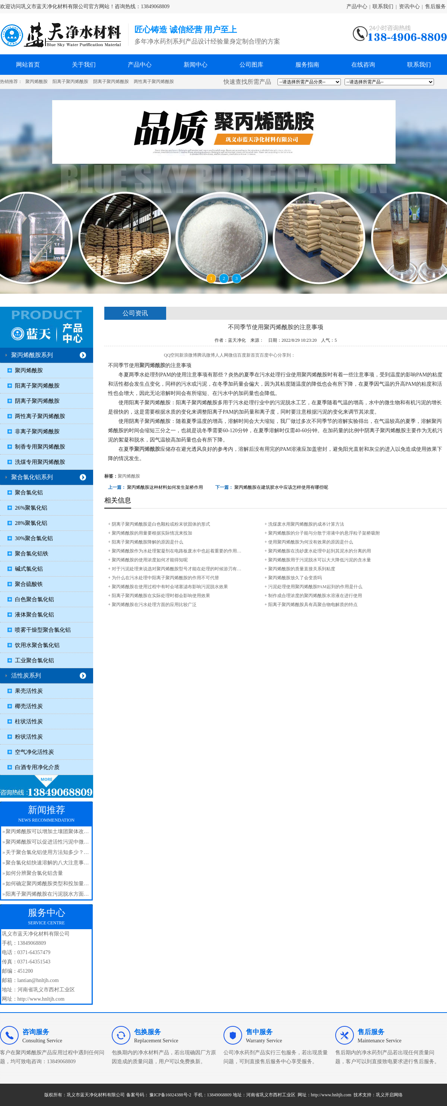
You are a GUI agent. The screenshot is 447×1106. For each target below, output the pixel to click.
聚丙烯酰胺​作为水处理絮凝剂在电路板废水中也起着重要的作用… (176, 551)
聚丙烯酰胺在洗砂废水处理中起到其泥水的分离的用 (319, 551)
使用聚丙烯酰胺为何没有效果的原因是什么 (310, 542)
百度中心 (269, 355)
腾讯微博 (206, 355)
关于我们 (84, 64)
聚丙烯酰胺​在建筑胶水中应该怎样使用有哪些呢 (281, 487)
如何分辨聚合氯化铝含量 (34, 873)
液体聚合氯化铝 (34, 615)
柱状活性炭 (29, 721)
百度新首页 (248, 355)
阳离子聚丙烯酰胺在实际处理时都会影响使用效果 (161, 595)
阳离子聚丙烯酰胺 (70, 81)
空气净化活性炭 (34, 752)
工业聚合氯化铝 (34, 660)
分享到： (286, 355)
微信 (232, 355)
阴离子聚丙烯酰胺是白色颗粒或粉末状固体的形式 (161, 524)
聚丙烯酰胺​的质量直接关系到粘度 (301, 568)
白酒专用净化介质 (37, 767)
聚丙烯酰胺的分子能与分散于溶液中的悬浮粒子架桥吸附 (324, 533)
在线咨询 (363, 64)
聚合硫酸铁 (29, 584)
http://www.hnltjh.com (331, 1094)
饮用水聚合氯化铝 (37, 645)
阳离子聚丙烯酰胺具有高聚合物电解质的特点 (313, 604)
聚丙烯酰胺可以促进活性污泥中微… (47, 842)
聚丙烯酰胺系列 (32, 355)
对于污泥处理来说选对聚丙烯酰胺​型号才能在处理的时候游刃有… (176, 568)
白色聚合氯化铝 (34, 599)
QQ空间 (171, 355)
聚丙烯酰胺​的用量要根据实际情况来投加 (152, 533)
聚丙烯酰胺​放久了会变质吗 (295, 577)
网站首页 (28, 64)
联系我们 (382, 6)
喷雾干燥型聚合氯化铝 (43, 630)
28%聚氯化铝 (31, 523)
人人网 (221, 355)
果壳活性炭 (29, 691)
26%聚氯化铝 (31, 508)
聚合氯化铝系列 (32, 477)
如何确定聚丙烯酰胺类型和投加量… (47, 883)
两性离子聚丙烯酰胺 (154, 81)
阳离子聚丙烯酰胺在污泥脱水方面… (47, 894)
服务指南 (307, 64)
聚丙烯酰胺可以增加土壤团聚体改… (47, 831)
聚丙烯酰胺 (36, 81)
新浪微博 (188, 355)
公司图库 (251, 64)
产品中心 (356, 6)
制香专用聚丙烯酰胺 (40, 447)
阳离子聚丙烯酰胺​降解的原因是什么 (147, 542)
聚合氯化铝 (29, 492)
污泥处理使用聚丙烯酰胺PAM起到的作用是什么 (315, 586)
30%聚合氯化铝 (34, 538)
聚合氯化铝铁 (31, 554)
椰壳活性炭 (29, 706)
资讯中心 (409, 6)
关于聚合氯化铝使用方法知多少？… (47, 852)
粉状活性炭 (29, 737)
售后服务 (435, 6)
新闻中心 (195, 64)
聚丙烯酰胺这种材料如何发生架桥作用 (165, 487)
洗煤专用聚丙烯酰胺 (40, 462)
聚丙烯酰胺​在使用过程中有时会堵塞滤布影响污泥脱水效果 (170, 586)
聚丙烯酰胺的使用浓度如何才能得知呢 (150, 559)
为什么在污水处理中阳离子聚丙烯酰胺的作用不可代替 (165, 577)
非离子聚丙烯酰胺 (37, 431)
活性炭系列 (26, 675)
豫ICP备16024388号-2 (170, 1094)
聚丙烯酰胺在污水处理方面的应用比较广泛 (154, 604)
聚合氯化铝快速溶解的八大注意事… (47, 863)
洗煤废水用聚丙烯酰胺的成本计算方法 (306, 524)
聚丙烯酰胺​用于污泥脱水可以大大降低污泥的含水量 (319, 559)
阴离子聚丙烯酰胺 (111, 81)
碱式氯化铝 (29, 569)
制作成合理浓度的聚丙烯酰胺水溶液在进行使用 (315, 595)
